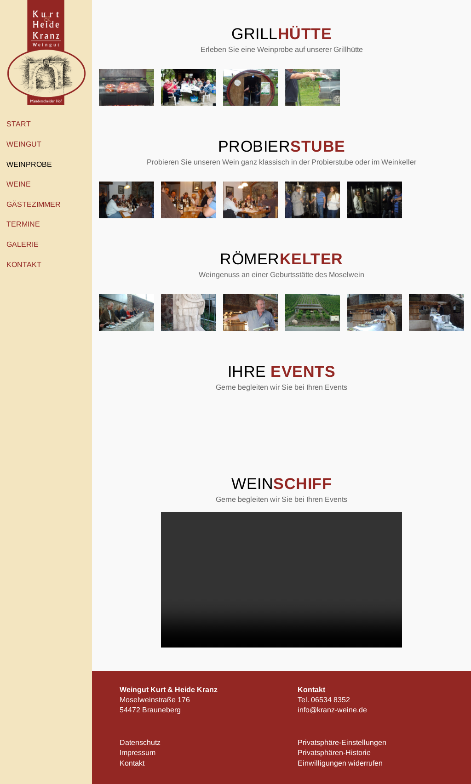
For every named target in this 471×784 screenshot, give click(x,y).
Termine (23, 224)
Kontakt (26, 264)
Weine (20, 184)
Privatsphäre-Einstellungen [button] (342, 742)
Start (18, 124)
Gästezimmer (33, 204)
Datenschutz (140, 742)
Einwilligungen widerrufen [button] (340, 763)
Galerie (22, 244)
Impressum (137, 752)
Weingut (26, 144)
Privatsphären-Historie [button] (334, 752)
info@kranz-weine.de (332, 710)
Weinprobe (31, 164)
